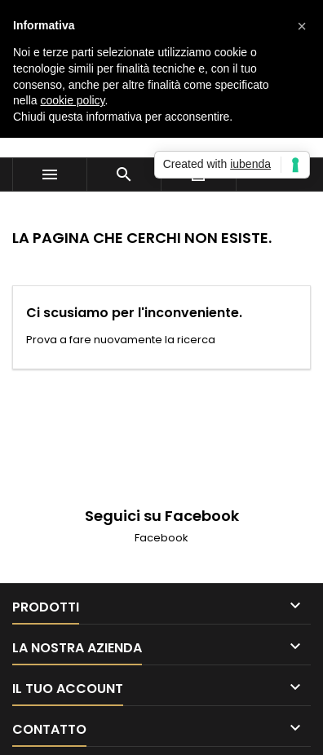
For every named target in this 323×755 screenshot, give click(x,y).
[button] (302, 26)
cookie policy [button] (72, 100)
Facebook (161, 537)
